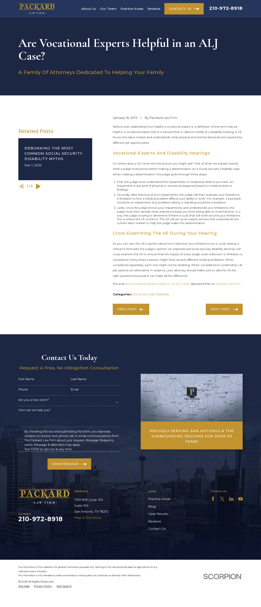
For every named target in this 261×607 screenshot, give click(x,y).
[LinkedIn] (231, 499)
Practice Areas (159, 499)
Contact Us (157, 529)
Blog (152, 506)
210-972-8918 (226, 8)
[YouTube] (240, 499)
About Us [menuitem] (88, 9)
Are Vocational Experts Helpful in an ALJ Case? (158, 283)
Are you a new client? (33, 400)
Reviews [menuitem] (153, 9)
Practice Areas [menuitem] (132, 9)
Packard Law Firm (228, 283)
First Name (26, 379)
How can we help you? (34, 410)
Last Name (78, 379)
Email (75, 389)
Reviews (154, 521)
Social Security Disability (151, 294)
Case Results (158, 514)
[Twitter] (222, 499)
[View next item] (38, 186)
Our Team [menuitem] (108, 9)
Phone (23, 389)
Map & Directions (87, 518)
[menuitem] (24, 586)
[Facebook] (213, 499)
